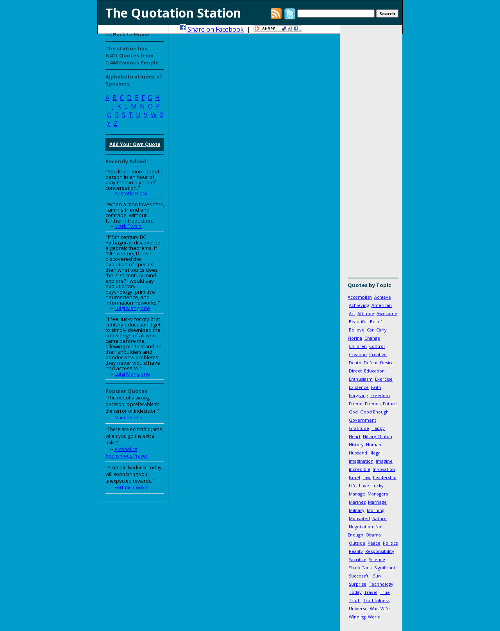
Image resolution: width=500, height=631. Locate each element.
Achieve (382, 297)
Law (366, 477)
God (353, 412)
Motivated (359, 518)
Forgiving (358, 395)
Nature (379, 518)
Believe (356, 330)
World (374, 617)
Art (352, 313)
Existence (359, 387)
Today (355, 592)
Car (370, 330)
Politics (390, 543)
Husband (358, 453)
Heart (355, 436)
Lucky (377, 485)
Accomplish (360, 297)
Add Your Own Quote (135, 144)
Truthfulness (376, 600)
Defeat (371, 362)
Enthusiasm (361, 379)
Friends (372, 403)
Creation (358, 354)
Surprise (357, 584)
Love (364, 485)
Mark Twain (128, 226)
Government (362, 420)
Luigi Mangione (132, 308)
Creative (378, 354)
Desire (387, 362)
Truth (355, 600)
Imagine (384, 461)
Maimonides (128, 417)
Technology (381, 584)
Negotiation (361, 526)
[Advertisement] (371, 154)
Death (355, 362)
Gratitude (359, 428)
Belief (376, 321)
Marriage (377, 502)
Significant (384, 567)
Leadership (384, 477)
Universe (358, 608)
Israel (354, 477)
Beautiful (358, 321)
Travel (370, 592)
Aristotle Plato (130, 193)
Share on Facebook (216, 29)
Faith (376, 387)
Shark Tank (360, 567)
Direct (355, 371)
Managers (378, 494)
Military (356, 510)
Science (377, 559)
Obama (373, 535)
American (381, 305)
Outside (357, 543)
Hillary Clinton (377, 436)
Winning (357, 617)
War (374, 608)
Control (377, 346)
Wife (385, 608)
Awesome (387, 313)
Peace (374, 543)
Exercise (384, 379)
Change (372, 338)
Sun (377, 576)
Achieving (359, 305)
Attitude (365, 313)
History (356, 444)
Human (373, 444)
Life (353, 485)
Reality (356, 551)
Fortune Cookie (131, 487)
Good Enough (374, 412)
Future (390, 403)
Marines (357, 502)
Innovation (384, 469)
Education (374, 371)
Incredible (359, 469)
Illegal (376, 453)
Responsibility (379, 551)
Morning (375, 510)
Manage (357, 494)
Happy (378, 428)
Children (358, 346)
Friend (355, 403)
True (385, 592)
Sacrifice (357, 559)
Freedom (380, 395)
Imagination (361, 461)
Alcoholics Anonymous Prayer (126, 452)
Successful (360, 576)
